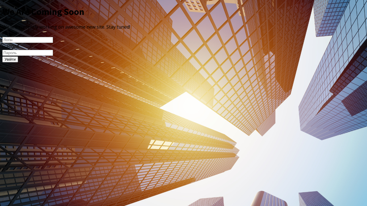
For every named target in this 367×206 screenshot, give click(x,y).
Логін (8, 33)
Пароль (10, 46)
